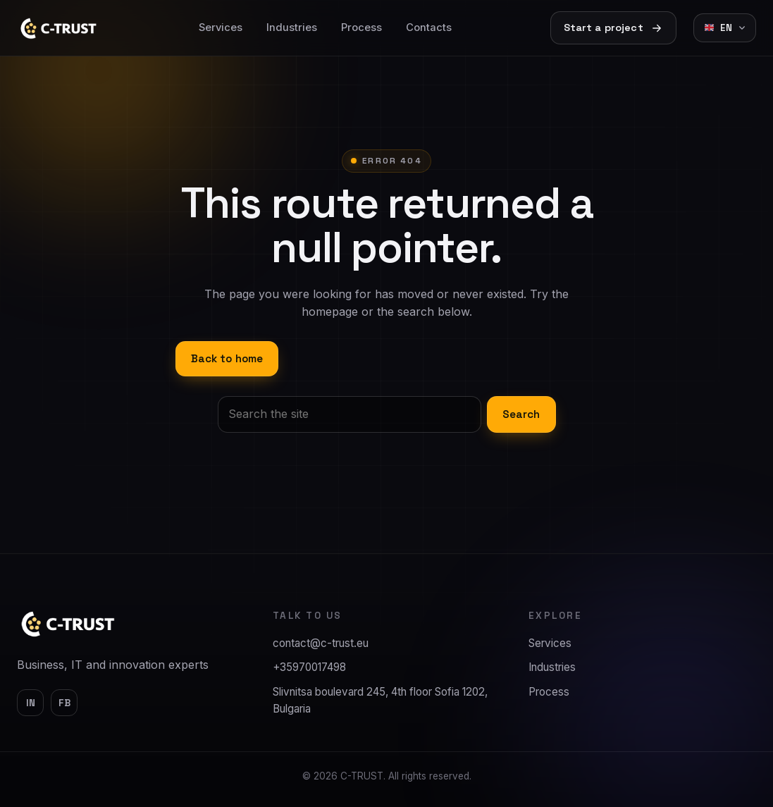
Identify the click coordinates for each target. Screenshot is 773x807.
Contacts (429, 27)
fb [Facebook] (64, 703)
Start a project (613, 28)
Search (521, 414)
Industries (291, 27)
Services (220, 27)
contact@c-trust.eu (321, 643)
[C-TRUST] (68, 623)
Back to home (227, 358)
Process (361, 27)
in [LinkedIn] (30, 703)
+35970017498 (309, 667)
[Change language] (724, 27)
